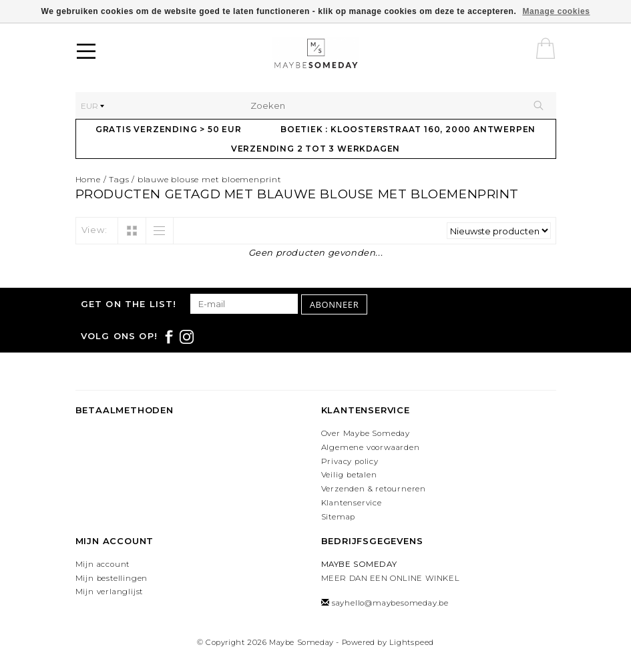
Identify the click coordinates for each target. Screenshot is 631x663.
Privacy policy (350, 461)
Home (88, 179)
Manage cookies (556, 11)
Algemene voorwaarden (370, 447)
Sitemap (338, 516)
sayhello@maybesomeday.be (390, 603)
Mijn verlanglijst (109, 591)
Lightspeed (411, 642)
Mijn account (102, 564)
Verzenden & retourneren (373, 488)
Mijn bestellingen (111, 578)
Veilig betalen (349, 474)
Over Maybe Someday (365, 433)
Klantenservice (351, 502)
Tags (119, 179)
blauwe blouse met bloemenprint (210, 179)
